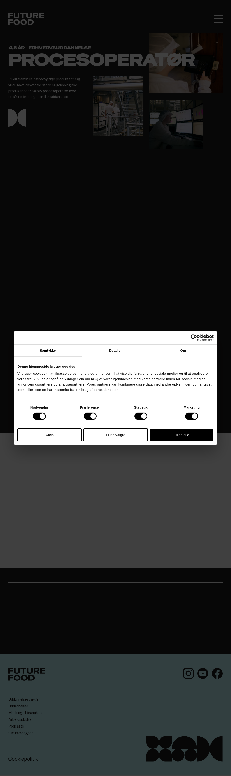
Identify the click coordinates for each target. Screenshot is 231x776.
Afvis (49, 435)
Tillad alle (181, 435)
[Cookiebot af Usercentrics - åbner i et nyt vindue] (194, 337)
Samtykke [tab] (48, 350)
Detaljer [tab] (115, 350)
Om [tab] (183, 350)
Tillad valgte (115, 435)
